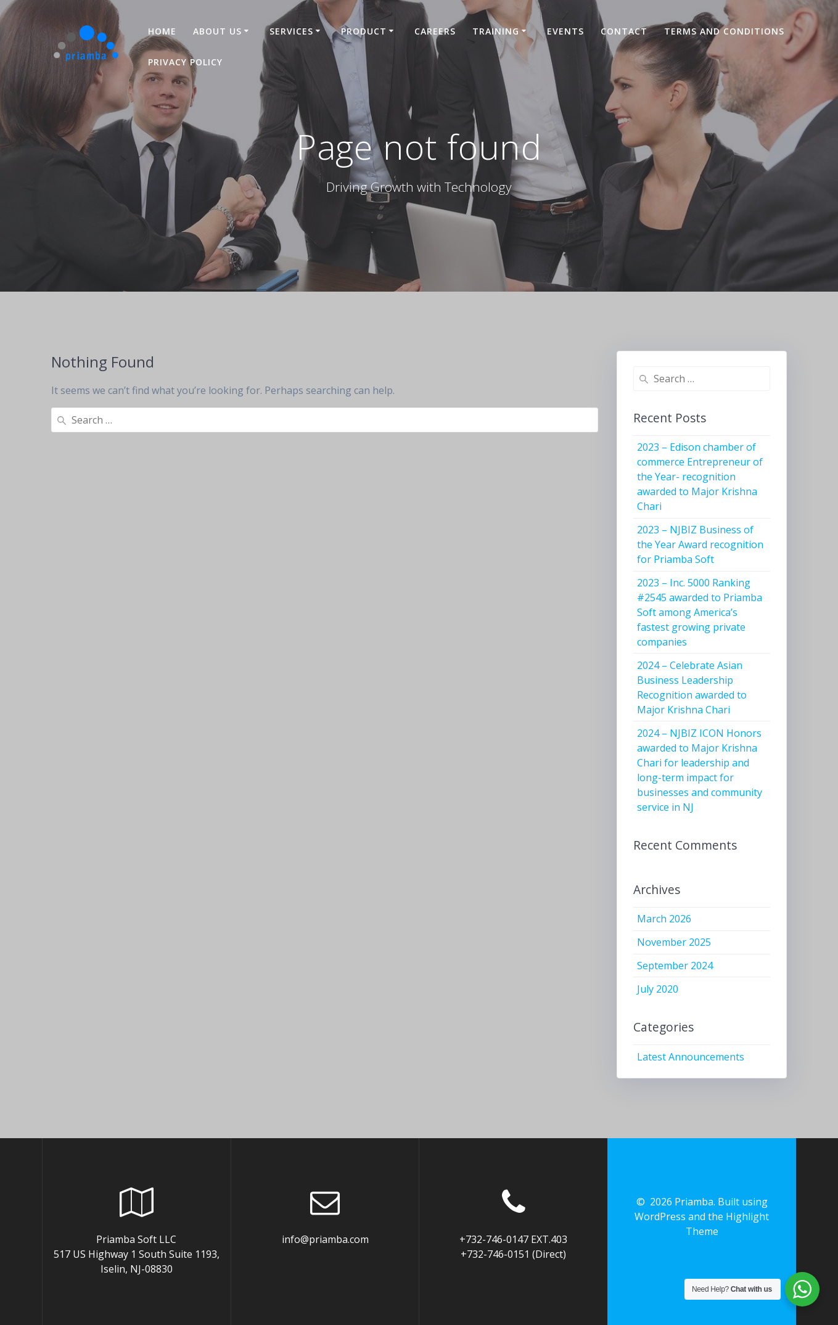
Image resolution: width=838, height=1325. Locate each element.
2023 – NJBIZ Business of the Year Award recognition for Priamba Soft (700, 544)
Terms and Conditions (724, 31)
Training (495, 31)
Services (291, 31)
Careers (435, 31)
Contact (624, 31)
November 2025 (674, 942)
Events (565, 31)
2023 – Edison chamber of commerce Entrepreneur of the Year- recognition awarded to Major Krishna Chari (700, 476)
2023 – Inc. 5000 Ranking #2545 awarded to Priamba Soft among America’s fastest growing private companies (699, 612)
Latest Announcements (690, 1057)
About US (217, 31)
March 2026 (664, 918)
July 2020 (657, 989)
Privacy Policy (185, 62)
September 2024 (675, 965)
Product (364, 31)
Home (162, 31)
